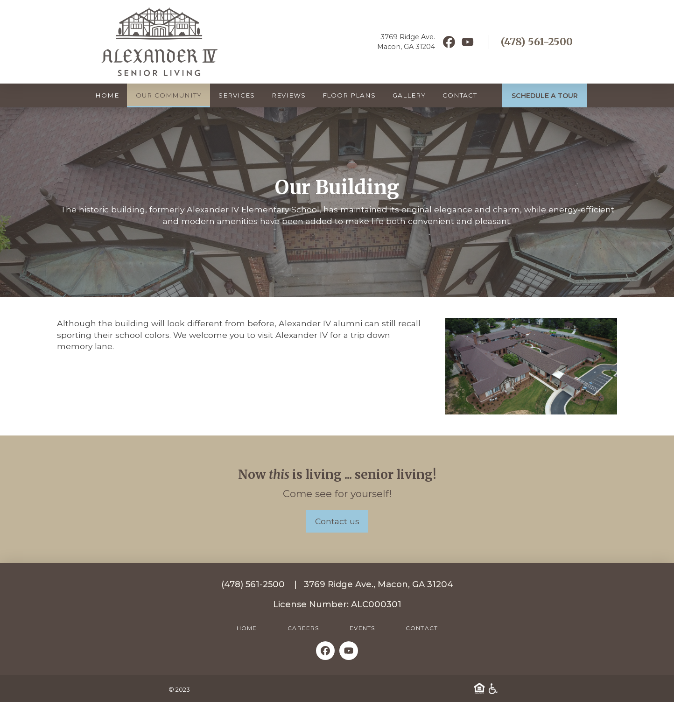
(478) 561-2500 (537, 41)
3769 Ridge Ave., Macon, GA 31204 (378, 584)
